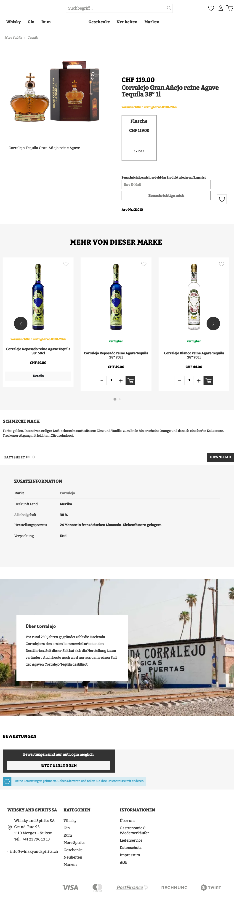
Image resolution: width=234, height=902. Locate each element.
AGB (123, 849)
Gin (67, 815)
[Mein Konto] (219, 8)
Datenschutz (130, 834)
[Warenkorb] (229, 8)
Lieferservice (131, 827)
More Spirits (74, 829)
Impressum (130, 842)
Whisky (70, 807)
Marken (70, 851)
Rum (68, 822)
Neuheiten (73, 844)
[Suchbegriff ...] (116, 8)
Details (37, 376)
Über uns (127, 807)
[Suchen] (169, 8)
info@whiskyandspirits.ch (34, 838)
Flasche (138, 121)
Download (220, 444)
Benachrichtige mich (166, 196)
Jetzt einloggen (58, 752)
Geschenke (73, 837)
